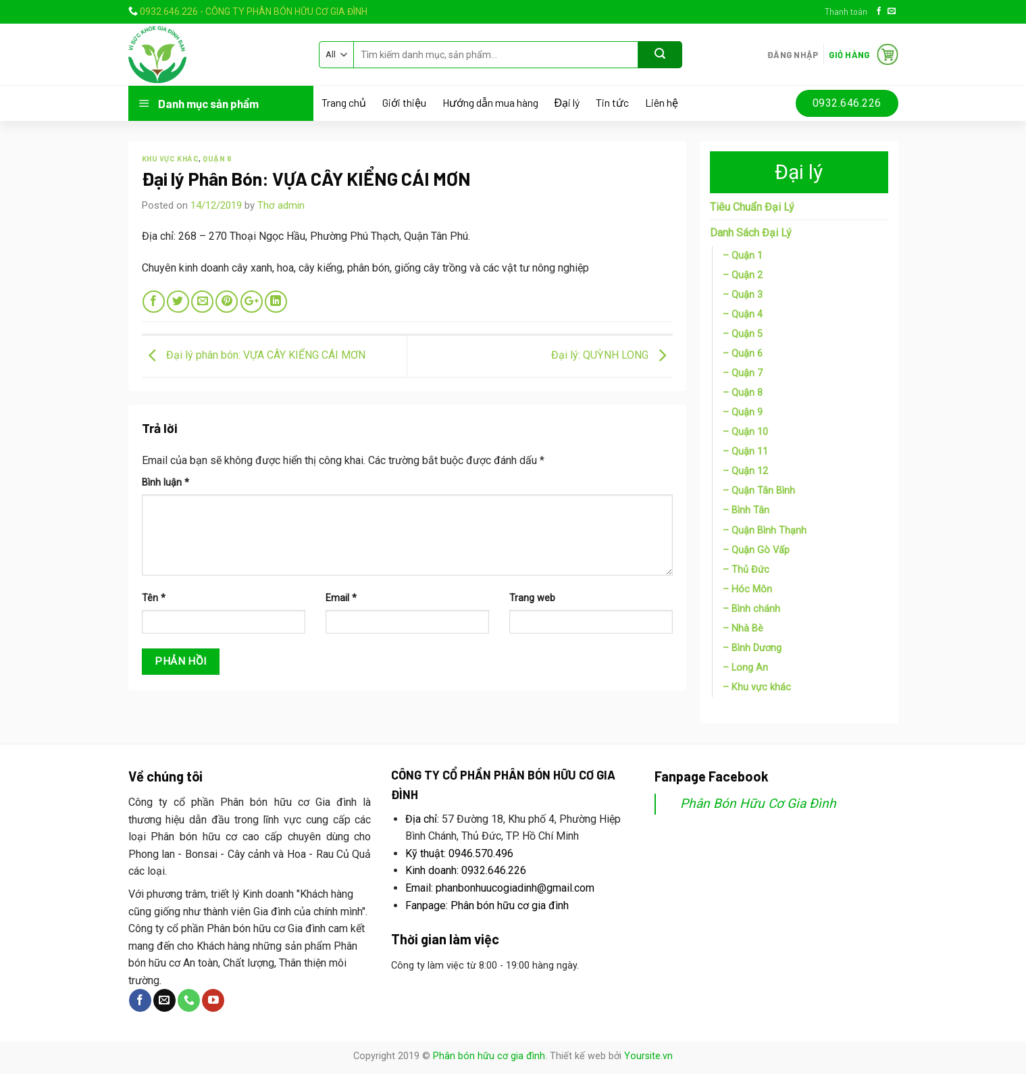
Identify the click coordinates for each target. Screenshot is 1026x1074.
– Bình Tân (746, 510)
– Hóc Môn (747, 589)
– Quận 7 (743, 373)
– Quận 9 (743, 412)
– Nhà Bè (743, 628)
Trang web (532, 598)
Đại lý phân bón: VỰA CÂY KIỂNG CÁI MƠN (253, 355)
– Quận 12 (745, 471)
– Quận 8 (743, 393)
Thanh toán (846, 11)
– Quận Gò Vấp (756, 550)
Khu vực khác (170, 158)
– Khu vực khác (757, 687)
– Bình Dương (752, 648)
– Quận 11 (745, 451)
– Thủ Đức (746, 570)
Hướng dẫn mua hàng (490, 102)
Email (341, 598)
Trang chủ (344, 102)
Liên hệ (661, 102)
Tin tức (612, 102)
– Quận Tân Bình (759, 490)
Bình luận (165, 482)
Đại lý (567, 102)
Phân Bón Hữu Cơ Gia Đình (758, 803)
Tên (153, 598)
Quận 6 (217, 158)
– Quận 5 (743, 334)
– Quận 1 (743, 255)
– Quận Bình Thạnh (764, 530)
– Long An (745, 667)
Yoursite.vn (648, 1056)
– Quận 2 (743, 275)
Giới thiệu (404, 102)
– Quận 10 (745, 432)
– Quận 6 (743, 353)
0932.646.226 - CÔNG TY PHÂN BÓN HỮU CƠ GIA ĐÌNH (253, 11)
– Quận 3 (743, 295)
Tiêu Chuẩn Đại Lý (752, 207)
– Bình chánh (751, 609)
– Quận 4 (743, 314)
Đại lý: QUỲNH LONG (612, 355)
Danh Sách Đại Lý (751, 232)
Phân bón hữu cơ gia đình (489, 1056)
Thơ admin (281, 205)
